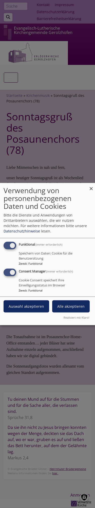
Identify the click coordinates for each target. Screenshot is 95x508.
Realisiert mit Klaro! (76, 317)
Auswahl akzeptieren (26, 306)
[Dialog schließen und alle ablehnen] (91, 186)
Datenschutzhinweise (22, 231)
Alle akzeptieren (71, 306)
